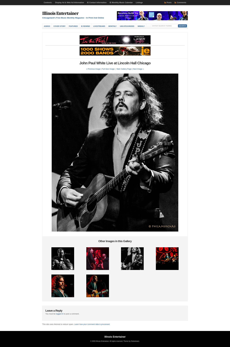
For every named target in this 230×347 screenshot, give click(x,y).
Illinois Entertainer (60, 13)
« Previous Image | (94, 69)
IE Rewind (85, 26)
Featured (73, 26)
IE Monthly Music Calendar (121, 3)
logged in (59, 314)
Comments (181, 3)
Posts (169, 3)
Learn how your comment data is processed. (92, 324)
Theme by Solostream (131, 341)
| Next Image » (138, 69)
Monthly (112, 26)
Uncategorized (127, 26)
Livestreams (99, 26)
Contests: (48, 3)
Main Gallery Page (123, 69)
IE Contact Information (97, 3)
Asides (47, 26)
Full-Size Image (108, 69)
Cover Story (59, 26)
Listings (139, 3)
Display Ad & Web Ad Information (69, 3)
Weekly (141, 26)
